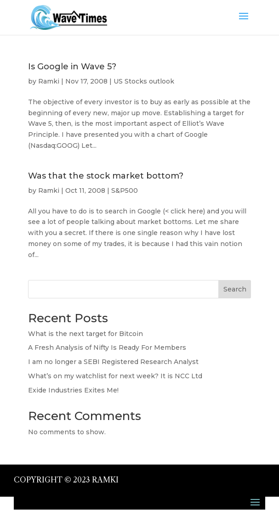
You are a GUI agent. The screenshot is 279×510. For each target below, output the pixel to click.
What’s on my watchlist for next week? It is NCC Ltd (115, 376)
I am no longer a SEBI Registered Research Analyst (113, 362)
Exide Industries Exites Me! (73, 390)
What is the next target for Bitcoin (85, 334)
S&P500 (124, 190)
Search (234, 289)
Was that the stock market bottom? (105, 176)
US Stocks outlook (144, 81)
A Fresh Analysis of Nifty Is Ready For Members (107, 347)
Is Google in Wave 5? (72, 67)
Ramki (48, 81)
